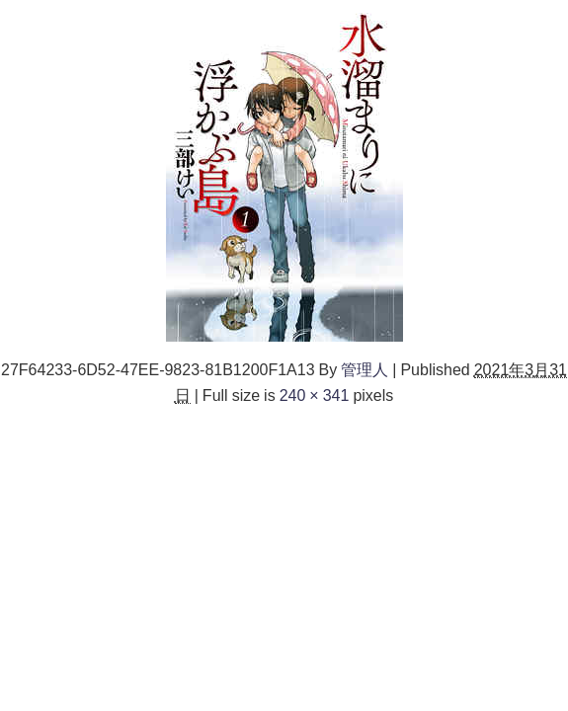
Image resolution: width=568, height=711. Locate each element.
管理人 (364, 369)
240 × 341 (315, 395)
